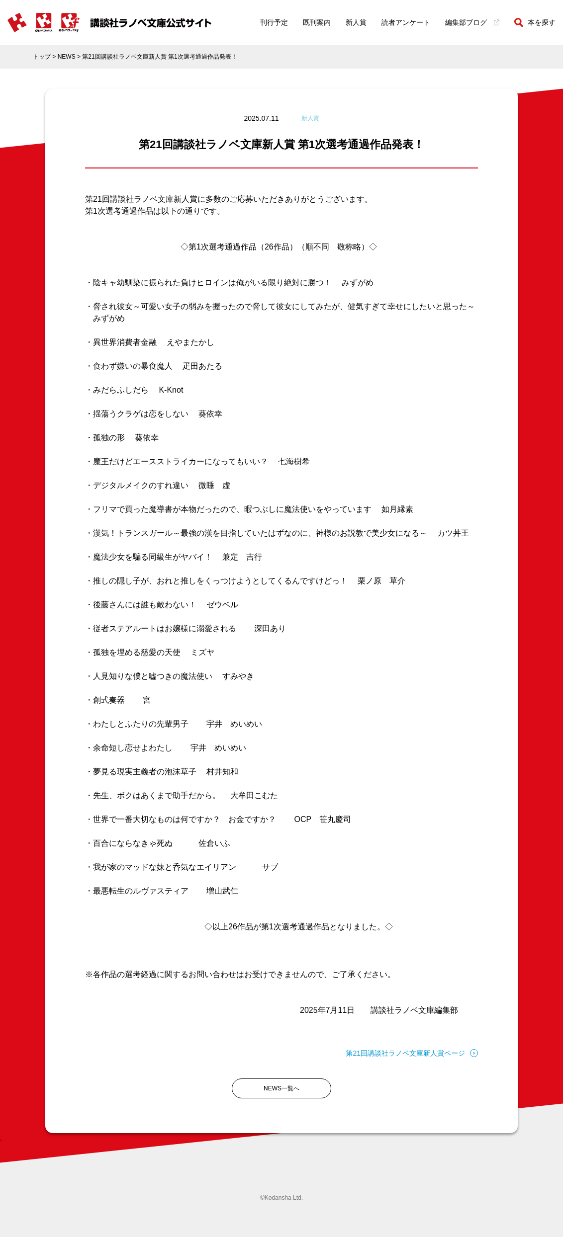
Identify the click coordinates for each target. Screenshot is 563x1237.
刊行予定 (274, 22)
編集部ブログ (472, 22)
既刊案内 (317, 22)
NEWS (67, 56)
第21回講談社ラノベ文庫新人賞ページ (412, 1053)
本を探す (535, 22)
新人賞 (356, 22)
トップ (42, 56)
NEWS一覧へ (281, 1088)
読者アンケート (405, 22)
